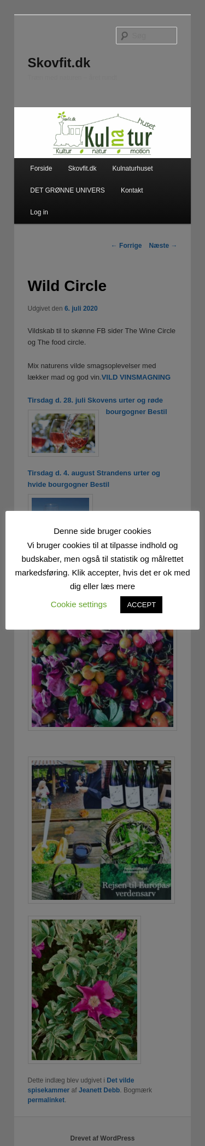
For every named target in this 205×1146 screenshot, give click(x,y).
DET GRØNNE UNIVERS (67, 190)
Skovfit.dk (59, 62)
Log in (39, 212)
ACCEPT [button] (141, 605)
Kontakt (132, 190)
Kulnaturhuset (133, 168)
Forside (41, 168)
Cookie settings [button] (79, 604)
